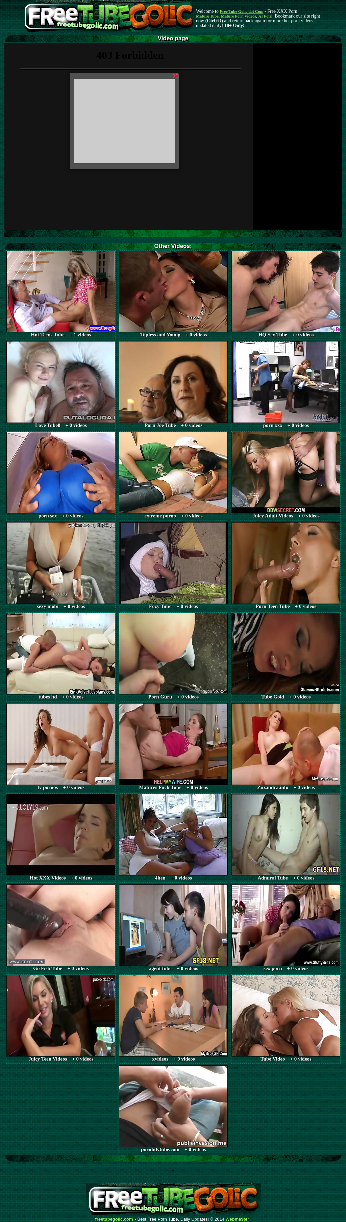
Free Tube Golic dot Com (241, 11)
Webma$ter (237, 1219)
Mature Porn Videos (238, 16)
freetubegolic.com (114, 1219)
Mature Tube (207, 16)
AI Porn (265, 16)
